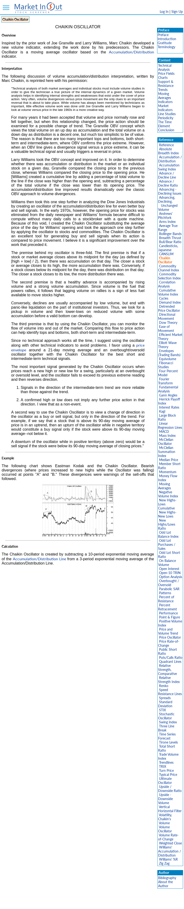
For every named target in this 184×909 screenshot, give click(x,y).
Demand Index (170, 302)
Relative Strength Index (169, 680)
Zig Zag (164, 863)
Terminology (166, 47)
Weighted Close (170, 843)
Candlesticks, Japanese (168, 248)
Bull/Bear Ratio (170, 242)
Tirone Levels (168, 742)
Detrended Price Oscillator (169, 308)
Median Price (168, 460)
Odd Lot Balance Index (168, 534)
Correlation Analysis (166, 284)
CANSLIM (166, 254)
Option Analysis (170, 577)
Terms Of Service (83, 903)
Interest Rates (169, 407)
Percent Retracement (167, 607)
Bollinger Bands (170, 234)
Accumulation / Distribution (170, 159)
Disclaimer (37, 903)
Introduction (167, 39)
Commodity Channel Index (168, 268)
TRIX (162, 766)
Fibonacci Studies (165, 365)
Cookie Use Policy (112, 903)
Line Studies (167, 114)
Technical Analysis (164, 67)
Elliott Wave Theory (167, 345)
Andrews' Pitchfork (165, 216)
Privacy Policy (58, 903)
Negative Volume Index (168, 494)
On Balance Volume (167, 563)
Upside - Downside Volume (165, 799)
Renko (163, 686)
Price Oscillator (170, 637)
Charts (163, 77)
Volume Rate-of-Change (168, 837)
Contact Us (146, 903)
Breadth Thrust (170, 238)
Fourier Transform (165, 381)
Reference (166, 145)
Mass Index (167, 435)
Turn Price (166, 770)
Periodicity (165, 118)
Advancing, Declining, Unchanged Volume (168, 203)
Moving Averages (164, 96)
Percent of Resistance (166, 599)
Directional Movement (166, 316)
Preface (163, 35)
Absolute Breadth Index (168, 151)
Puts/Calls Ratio (170, 657)
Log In (164, 11)
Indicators (165, 102)
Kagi (162, 411)
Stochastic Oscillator (166, 716)
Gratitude (165, 43)
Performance (168, 613)
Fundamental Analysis (168, 389)
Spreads (165, 698)
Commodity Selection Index (169, 276)
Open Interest (169, 569)
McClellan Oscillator (165, 442)
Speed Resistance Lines (170, 692)
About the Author (165, 884)
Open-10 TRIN (170, 573)
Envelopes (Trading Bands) (169, 353)
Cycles (163, 298)
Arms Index (167, 222)
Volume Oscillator (165, 829)
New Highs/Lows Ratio (166, 524)
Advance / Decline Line (167, 175)
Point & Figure (169, 617)
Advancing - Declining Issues (169, 191)
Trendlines (166, 762)
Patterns (165, 593)
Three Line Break (166, 728)
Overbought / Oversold (168, 583)
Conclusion (166, 130)
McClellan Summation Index (166, 452)
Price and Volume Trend (168, 631)
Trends (163, 90)
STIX (162, 710)
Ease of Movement (166, 329)
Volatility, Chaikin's (165, 817)
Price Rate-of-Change (168, 643)
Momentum (167, 472)
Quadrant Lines (170, 661)
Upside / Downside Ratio (170, 789)
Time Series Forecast (167, 736)
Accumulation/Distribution (131, 52)
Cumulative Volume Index (168, 292)
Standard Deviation (165, 704)
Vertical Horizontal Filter (170, 809)
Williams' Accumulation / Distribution (169, 851)
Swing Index (168, 722)
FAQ (131, 903)
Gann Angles (168, 395)
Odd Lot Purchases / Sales (166, 544)
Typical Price (168, 774)
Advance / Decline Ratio (168, 183)
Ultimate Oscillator (165, 781)
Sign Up (177, 11)
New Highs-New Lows (167, 514)
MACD (164, 431)
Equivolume (167, 359)
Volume (164, 823)
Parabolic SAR (169, 589)
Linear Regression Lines (170, 425)
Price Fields (166, 73)
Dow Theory (168, 322)
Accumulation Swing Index (168, 167)
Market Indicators (165, 108)
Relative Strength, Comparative (167, 670)
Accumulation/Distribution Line (39, 558)
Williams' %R (168, 859)
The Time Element (165, 124)
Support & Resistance (166, 84)
